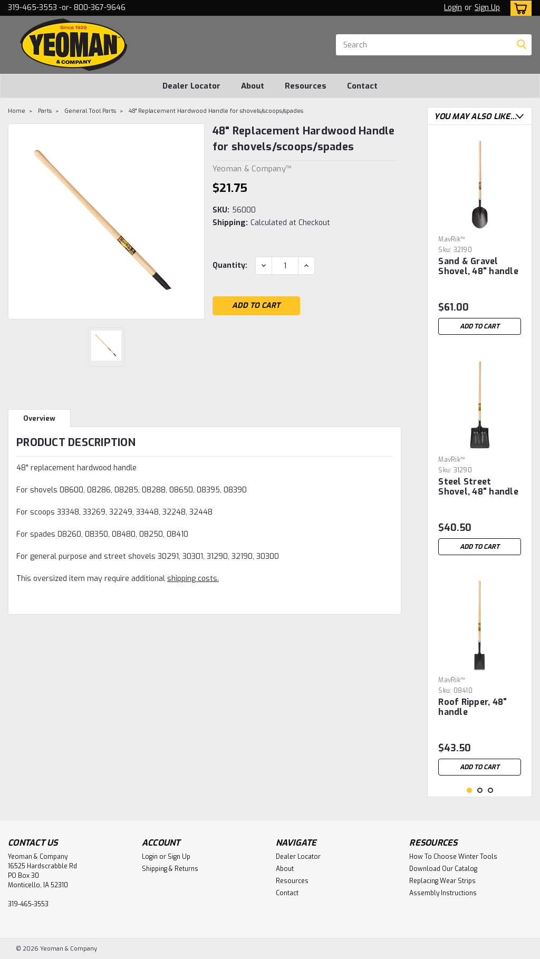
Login (453, 8)
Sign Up (487, 8)
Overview (39, 418)
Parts (45, 111)
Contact (362, 86)
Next (520, 116)
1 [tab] (469, 790)
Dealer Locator (191, 86)
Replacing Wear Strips (442, 881)
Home (16, 111)
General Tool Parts (90, 111)
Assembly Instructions (443, 893)
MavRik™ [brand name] (451, 239)
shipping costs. (193, 579)
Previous (509, 116)
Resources (305, 86)
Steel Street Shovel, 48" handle (478, 487)
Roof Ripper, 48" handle (472, 707)
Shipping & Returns (170, 869)
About (252, 86)
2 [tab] (480, 790)
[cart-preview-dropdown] (518, 8)
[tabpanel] (479, 236)
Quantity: (230, 265)
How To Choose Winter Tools (453, 857)
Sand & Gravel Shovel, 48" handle (478, 266)
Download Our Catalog (443, 869)
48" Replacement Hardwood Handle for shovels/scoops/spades (216, 111)
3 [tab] (491, 790)
